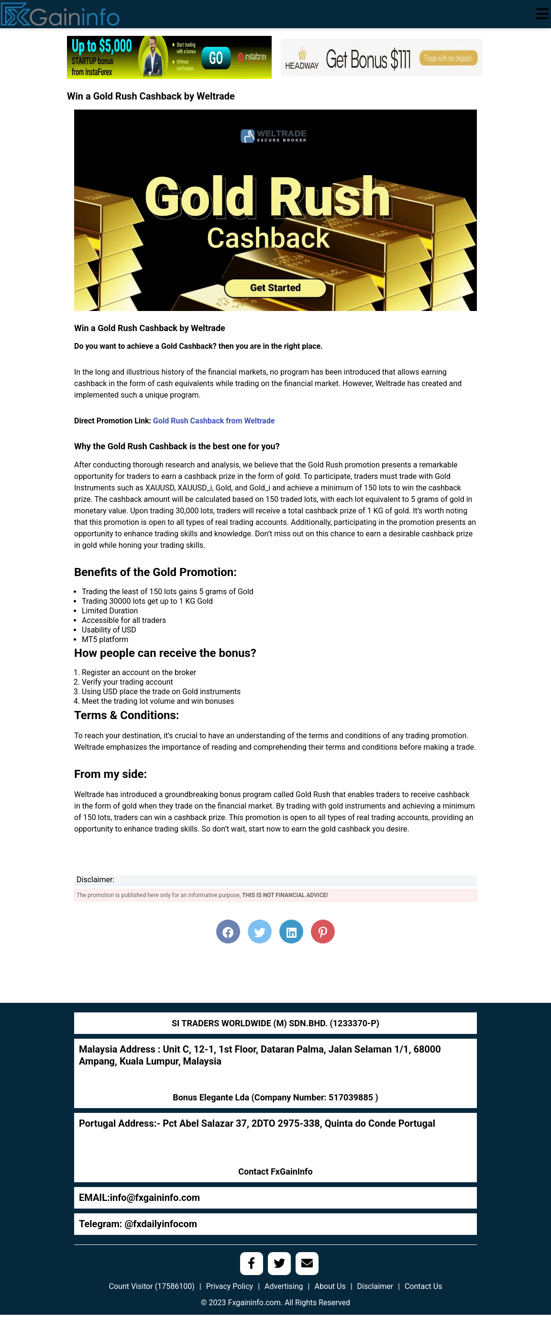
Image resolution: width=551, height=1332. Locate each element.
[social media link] (251, 1263)
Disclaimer (375, 1286)
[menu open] (542, 13)
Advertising (283, 1286)
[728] (169, 56)
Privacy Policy (229, 1286)
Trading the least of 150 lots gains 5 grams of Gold (167, 591)
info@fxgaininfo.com (155, 1197)
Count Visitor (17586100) (152, 1286)
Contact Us (423, 1286)
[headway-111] (381, 56)
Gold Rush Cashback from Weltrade (214, 420)
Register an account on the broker (139, 672)
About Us (329, 1286)
